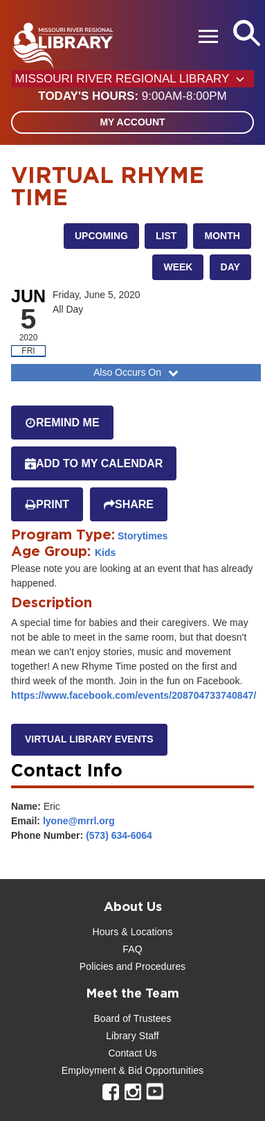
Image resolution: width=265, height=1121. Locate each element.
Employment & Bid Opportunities (132, 1070)
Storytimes (142, 535)
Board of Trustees (132, 1018)
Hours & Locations (132, 931)
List (166, 235)
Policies (96, 966)
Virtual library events (89, 739)
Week (177, 266)
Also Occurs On (137, 372)
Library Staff (132, 1035)
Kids (105, 552)
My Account (132, 122)
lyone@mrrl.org (79, 820)
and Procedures (149, 966)
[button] (132, 96)
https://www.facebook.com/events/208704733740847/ (133, 695)
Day (230, 266)
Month (221, 235)
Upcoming (101, 235)
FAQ (132, 949)
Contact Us (132, 1053)
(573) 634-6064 (119, 835)
